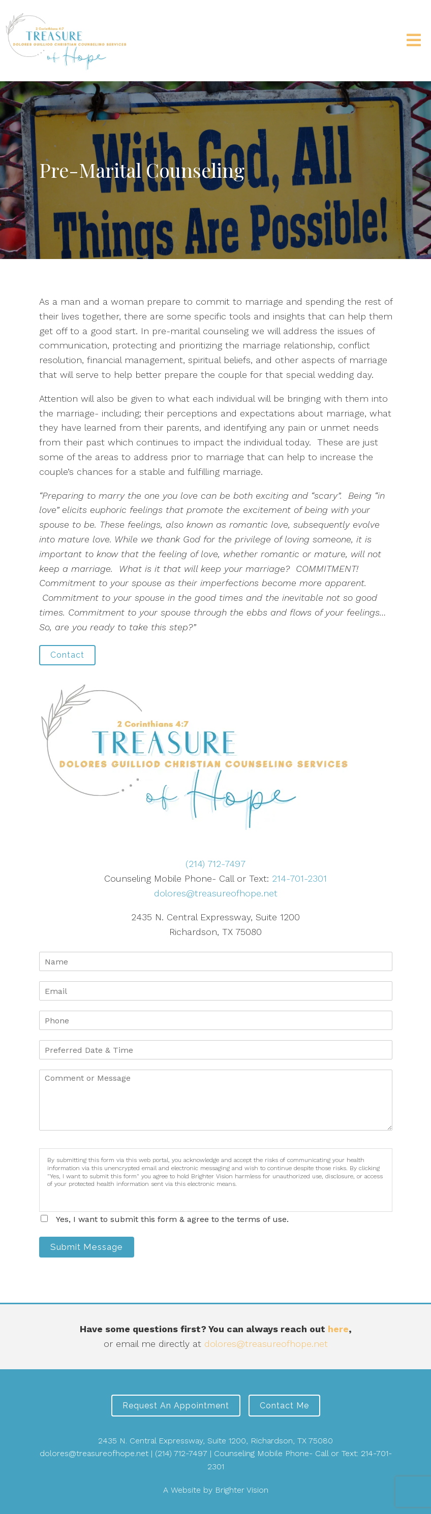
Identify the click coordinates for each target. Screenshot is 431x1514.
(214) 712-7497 (215, 863)
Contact (67, 655)
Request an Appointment (175, 1405)
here (338, 1329)
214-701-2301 (299, 878)
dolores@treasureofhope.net (216, 893)
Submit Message (86, 1247)
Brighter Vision (241, 1490)
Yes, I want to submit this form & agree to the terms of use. (172, 1219)
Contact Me (284, 1405)
